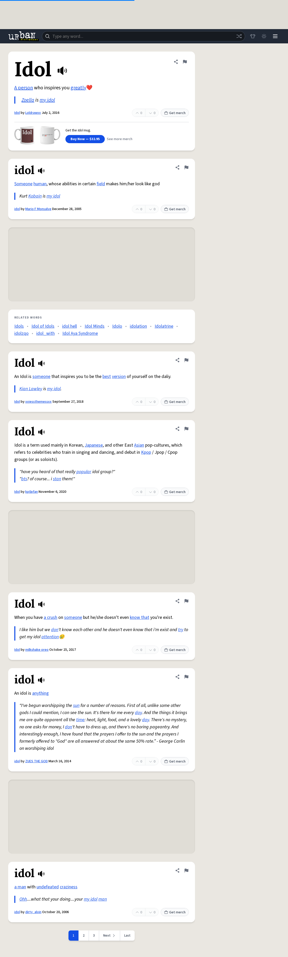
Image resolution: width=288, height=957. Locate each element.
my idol (47, 100)
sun (76, 705)
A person (23, 87)
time (80, 720)
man (102, 899)
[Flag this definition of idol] (186, 167)
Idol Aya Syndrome (80, 333)
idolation (138, 326)
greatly (78, 87)
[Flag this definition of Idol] (185, 62)
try (180, 630)
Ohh (23, 899)
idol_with (45, 333)
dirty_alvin (33, 912)
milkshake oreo (37, 649)
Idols (19, 326)
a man (20, 887)
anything (40, 693)
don (54, 630)
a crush (50, 617)
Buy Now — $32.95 (85, 139)
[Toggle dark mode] (264, 36)
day (138, 712)
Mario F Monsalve (38, 209)
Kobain (35, 196)
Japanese (94, 445)
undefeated (48, 887)
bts (24, 479)
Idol (17, 112)
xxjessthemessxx (38, 401)
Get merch (175, 113)
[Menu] (275, 36)
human (40, 184)
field (101, 184)
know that (139, 617)
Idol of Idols (42, 326)
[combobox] (143, 36)
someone (41, 376)
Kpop (146, 452)
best (106, 376)
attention (50, 637)
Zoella (27, 100)
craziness (68, 887)
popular (83, 472)
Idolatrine (164, 326)
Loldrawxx (33, 112)
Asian (139, 445)
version (119, 376)
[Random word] (239, 36)
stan (57, 479)
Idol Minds (95, 326)
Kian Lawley (30, 389)
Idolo (117, 326)
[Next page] (109, 935)
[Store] (252, 36)
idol (17, 209)
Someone (23, 184)
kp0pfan (31, 491)
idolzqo (21, 333)
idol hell (69, 326)
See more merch (119, 139)
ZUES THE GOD (36, 761)
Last (127, 935)
